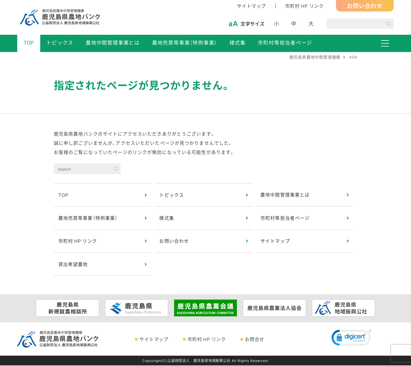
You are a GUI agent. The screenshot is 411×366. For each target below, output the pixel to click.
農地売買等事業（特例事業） (184, 42)
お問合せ (254, 339)
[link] (351, 339)
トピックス (59, 42)
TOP (29, 42)
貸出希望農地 (73, 264)
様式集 (237, 42)
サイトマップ (251, 5)
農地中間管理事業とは (113, 42)
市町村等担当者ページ (285, 42)
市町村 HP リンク (304, 5)
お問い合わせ (365, 5)
